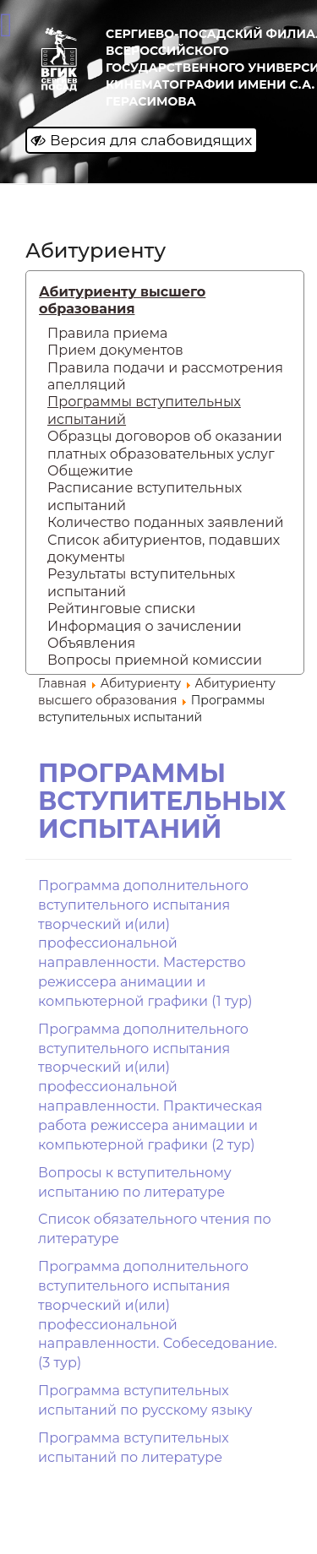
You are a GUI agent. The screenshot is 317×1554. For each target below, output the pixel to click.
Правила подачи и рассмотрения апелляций (165, 376)
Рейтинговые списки (121, 608)
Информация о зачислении (144, 626)
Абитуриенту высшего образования (122, 300)
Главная (62, 683)
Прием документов (115, 350)
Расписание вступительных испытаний (144, 496)
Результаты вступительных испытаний (141, 582)
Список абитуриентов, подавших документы (163, 548)
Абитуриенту (141, 683)
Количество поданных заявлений (165, 522)
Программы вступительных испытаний (144, 410)
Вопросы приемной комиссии (154, 660)
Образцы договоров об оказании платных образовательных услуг (164, 444)
